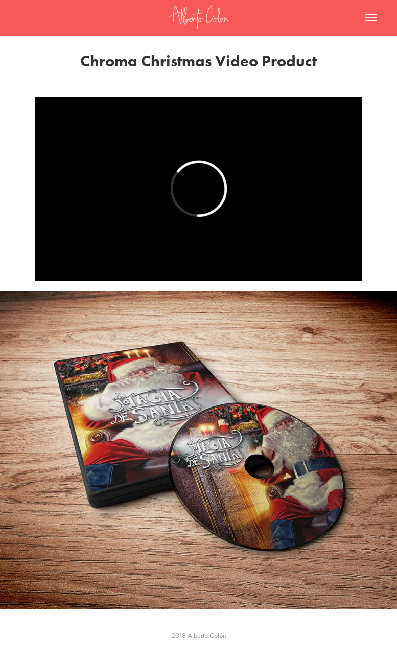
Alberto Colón (207, 635)
